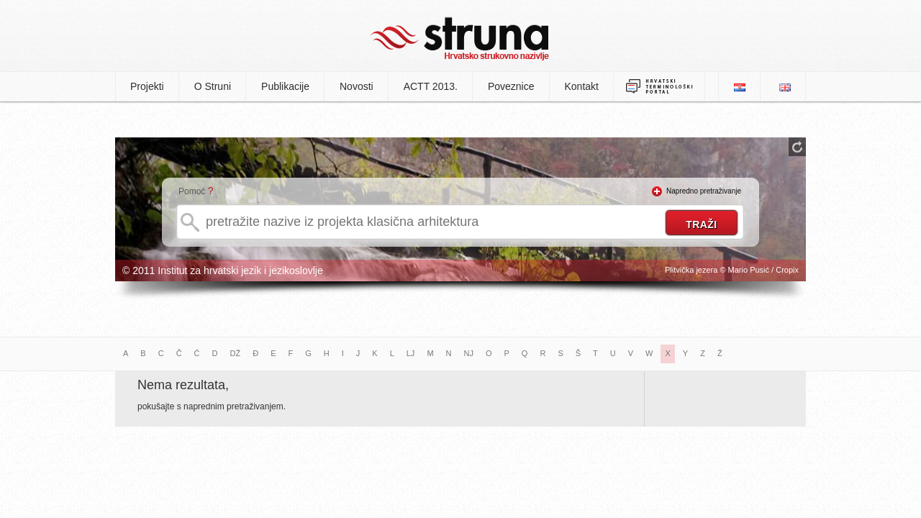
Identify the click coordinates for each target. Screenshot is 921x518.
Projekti (147, 86)
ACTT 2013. (431, 86)
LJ (411, 353)
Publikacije (285, 86)
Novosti (356, 86)
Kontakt (582, 86)
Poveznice (511, 86)
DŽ (235, 353)
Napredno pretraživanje (703, 191)
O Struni (212, 86)
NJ (468, 353)
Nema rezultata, (183, 385)
